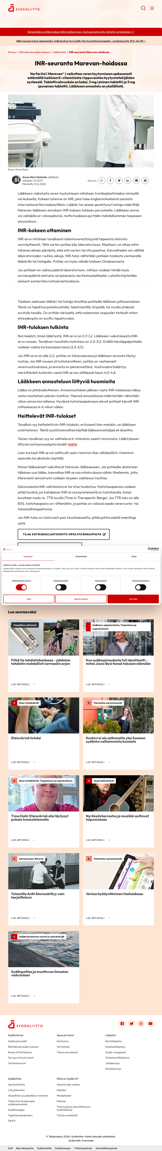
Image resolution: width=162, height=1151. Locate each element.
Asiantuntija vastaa (68, 1084)
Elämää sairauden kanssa (34, 52)
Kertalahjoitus (113, 1041)
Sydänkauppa (16, 1110)
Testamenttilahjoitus (117, 1057)
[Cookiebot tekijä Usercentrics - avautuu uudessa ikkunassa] (142, 549)
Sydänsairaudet (17, 1041)
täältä (72, 444)
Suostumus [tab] (27, 556)
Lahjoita (110, 1035)
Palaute (61, 1101)
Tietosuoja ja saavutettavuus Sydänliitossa (73, 1108)
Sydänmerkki (44, 1148)
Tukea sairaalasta (67, 1052)
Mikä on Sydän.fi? (67, 1078)
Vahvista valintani (81, 599)
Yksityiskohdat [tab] (81, 556)
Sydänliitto (14, 1078)
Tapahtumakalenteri (20, 1115)
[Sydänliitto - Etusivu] (25, 1024)
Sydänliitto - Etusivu (39, 8)
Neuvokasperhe (25, 1148)
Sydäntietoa (15, 1035)
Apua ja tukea (65, 1035)
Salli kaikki (133, 599)
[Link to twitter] (131, 1023)
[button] (143, 9)
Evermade (88, 1140)
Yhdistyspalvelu (83, 1148)
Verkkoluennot (17, 1063)
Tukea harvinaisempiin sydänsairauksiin (21, 1102)
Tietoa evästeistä (67, 1115)
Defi (10, 1148)
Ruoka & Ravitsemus (20, 1052)
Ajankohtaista (16, 1084)
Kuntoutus (62, 1041)
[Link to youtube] (150, 1023)
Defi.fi (11, 1120)
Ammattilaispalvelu (106, 1148)
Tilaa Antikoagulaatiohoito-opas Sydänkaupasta (62, 534)
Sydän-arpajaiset (115, 1052)
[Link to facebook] (122, 1023)
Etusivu (12, 52)
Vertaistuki (63, 1046)
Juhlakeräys (112, 1063)
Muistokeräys (113, 1068)
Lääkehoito (59, 52)
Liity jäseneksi (16, 1090)
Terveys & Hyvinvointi (20, 1057)
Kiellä (29, 599)
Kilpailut (61, 1090)
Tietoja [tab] (134, 556)
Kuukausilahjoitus (115, 1046)
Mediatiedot (64, 1095)
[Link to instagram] (141, 1023)
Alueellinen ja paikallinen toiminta (28, 1095)
